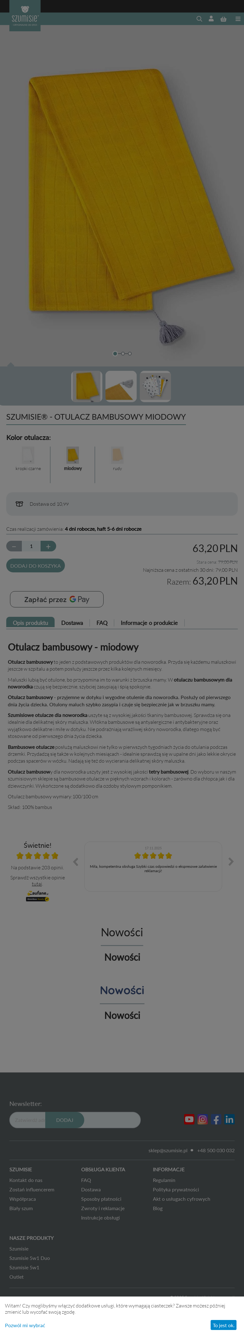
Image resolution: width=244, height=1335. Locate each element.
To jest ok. (224, 1325)
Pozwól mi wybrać (25, 1325)
